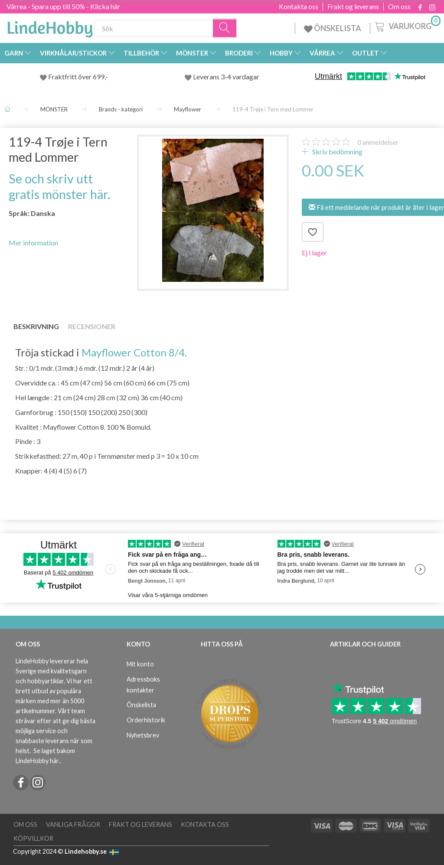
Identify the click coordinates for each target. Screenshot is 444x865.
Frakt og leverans (353, 6)
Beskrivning (36, 326)
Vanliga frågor (73, 824)
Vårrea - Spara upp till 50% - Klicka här (63, 6)
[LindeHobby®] (49, 26)
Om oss (399, 6)
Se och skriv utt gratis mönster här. (59, 186)
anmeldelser (377, 142)
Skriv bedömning (336, 151)
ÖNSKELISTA (332, 28)
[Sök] (225, 28)
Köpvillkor (33, 838)
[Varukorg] (407, 25)
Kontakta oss (298, 6)
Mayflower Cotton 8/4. (134, 352)
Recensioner (91, 326)
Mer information (33, 242)
